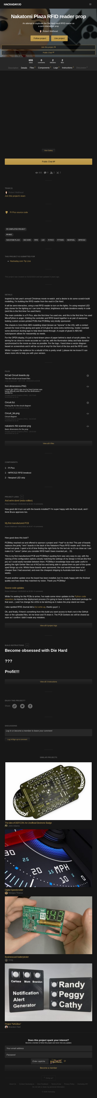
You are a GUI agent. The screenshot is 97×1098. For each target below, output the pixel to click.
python (60, 240)
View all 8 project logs (48, 626)
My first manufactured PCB (17, 523)
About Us (12, 1084)
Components (44, 67)
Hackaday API (82, 1084)
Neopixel (71, 240)
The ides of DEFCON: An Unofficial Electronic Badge (28, 823)
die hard (27, 240)
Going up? (48, 1078)
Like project (59, 38)
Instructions (68, 67)
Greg (9, 960)
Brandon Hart (12, 1027)
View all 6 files (48, 443)
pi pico (51, 240)
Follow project (40, 38)
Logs (56, 67)
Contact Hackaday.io (26, 1084)
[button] (90, 4)
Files (32, 67)
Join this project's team (15, 196)
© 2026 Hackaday (48, 1092)
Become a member (32, 1043)
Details (24, 68)
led (43, 240)
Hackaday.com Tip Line (20, 261)
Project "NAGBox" (13, 1024)
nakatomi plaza (13, 240)
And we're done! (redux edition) (18, 500)
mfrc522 (81, 240)
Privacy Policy (69, 1084)
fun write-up (40, 607)
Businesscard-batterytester (17, 957)
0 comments (38, 504)
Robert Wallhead (48, 31)
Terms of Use (56, 1084)
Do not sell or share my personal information (48, 1087)
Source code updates (14, 588)
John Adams (12, 826)
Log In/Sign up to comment (17, 739)
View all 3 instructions (48, 682)
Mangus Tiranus (14, 893)
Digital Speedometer (14, 890)
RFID (36, 240)
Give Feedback (42, 1084)
